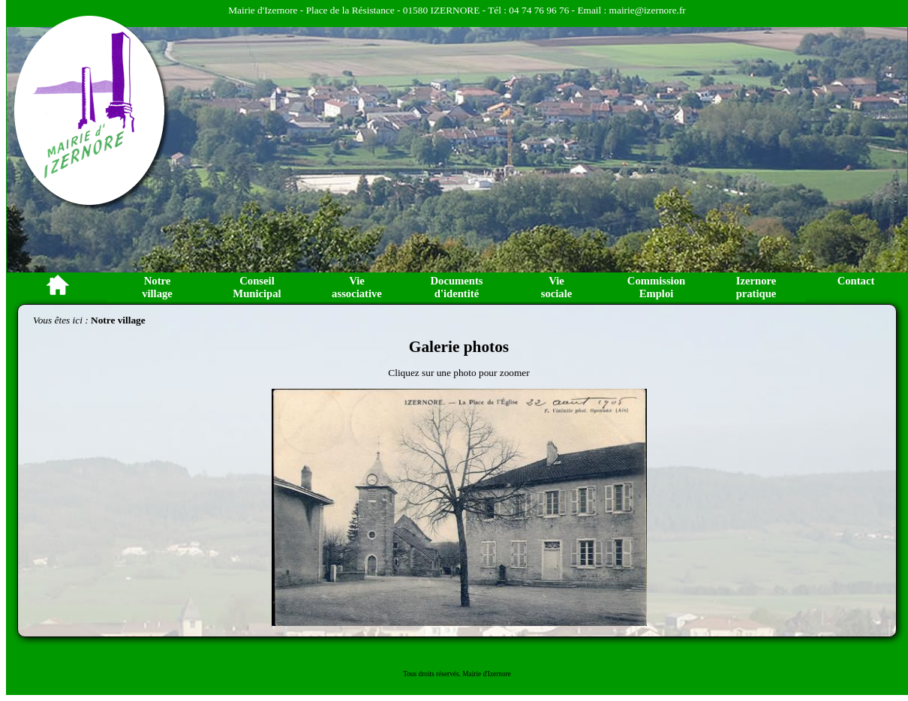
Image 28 (554, 636)
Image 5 (295, 636)
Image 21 (475, 636)
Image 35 (632, 636)
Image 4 (489, 283)
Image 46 (362, 644)
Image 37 (261, 644)
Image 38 (272, 644)
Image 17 (430, 636)
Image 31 (587, 636)
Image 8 (328, 636)
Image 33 (610, 636)
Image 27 (542, 636)
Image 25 (520, 636)
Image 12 (373, 636)
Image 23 (497, 636)
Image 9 (340, 636)
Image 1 (455, 283)
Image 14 (396, 636)
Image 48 (385, 644)
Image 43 (328, 644)
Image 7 (317, 636)
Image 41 (306, 644)
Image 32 (599, 636)
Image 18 (441, 636)
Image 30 (576, 636)
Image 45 (351, 644)
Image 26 (531, 636)
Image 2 (467, 283)
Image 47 (373, 644)
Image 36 (250, 644)
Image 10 (351, 636)
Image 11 (362, 636)
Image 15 (407, 636)
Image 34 (621, 636)
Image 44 (340, 644)
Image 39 (283, 644)
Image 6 (306, 636)
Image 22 (486, 636)
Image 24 (509, 636)
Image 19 (452, 636)
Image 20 (464, 636)
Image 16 (418, 636)
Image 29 (565, 636)
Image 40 (295, 644)
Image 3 (478, 283)
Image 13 (385, 636)
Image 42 (317, 644)
